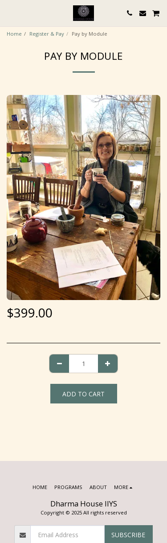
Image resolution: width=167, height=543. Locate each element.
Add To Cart (83, 394)
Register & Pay (46, 33)
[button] (9, 13)
